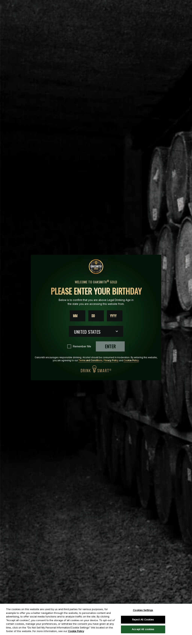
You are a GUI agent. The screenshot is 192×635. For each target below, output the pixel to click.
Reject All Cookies (143, 619)
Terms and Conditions (90, 360)
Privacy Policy (111, 360)
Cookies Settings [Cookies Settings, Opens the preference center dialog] (143, 610)
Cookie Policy (131, 360)
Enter (110, 346)
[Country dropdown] (96, 331)
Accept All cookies (143, 629)
